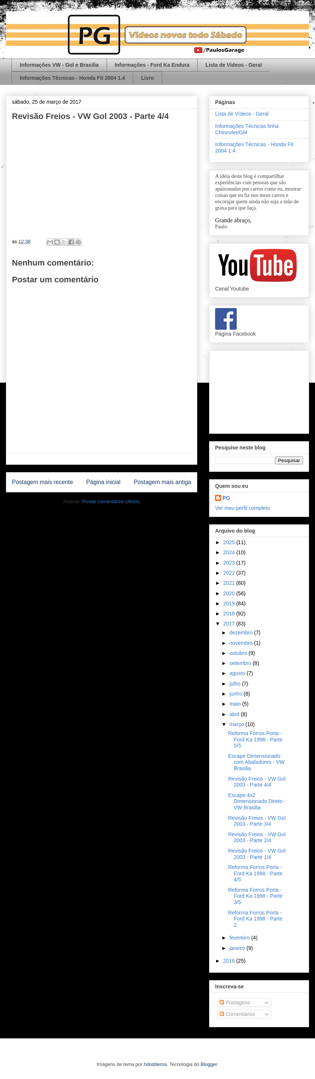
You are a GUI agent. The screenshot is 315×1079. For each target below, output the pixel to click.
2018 (229, 614)
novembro (241, 643)
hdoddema (155, 1064)
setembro (240, 663)
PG (226, 498)
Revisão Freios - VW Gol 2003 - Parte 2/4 (257, 837)
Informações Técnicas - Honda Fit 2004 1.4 (72, 78)
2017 (229, 624)
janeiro (237, 948)
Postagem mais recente (42, 482)
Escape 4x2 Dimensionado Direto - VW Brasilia (257, 801)
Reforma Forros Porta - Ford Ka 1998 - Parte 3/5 (255, 896)
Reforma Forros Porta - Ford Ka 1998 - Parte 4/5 (255, 873)
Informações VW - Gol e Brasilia (59, 65)
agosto (237, 673)
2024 (229, 552)
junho (236, 694)
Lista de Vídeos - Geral (233, 65)
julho (235, 684)
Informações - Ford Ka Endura (152, 65)
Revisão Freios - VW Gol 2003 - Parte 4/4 (257, 782)
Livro (147, 78)
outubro (238, 653)
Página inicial (103, 482)
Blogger (209, 1064)
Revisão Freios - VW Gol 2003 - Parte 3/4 (257, 821)
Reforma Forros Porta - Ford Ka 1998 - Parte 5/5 (255, 739)
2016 (229, 961)
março (237, 724)
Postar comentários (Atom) (111, 501)
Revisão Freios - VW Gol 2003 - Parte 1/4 (257, 854)
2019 (229, 603)
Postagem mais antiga (162, 482)
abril (234, 714)
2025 (229, 542)
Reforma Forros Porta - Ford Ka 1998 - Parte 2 (255, 919)
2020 (229, 593)
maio (235, 704)
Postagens (235, 1003)
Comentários (237, 1014)
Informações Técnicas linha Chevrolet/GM (246, 129)
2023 (229, 563)
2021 (229, 583)
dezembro (241, 633)
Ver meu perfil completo (242, 508)
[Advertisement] (259, 390)
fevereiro (240, 938)
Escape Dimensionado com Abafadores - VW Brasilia (256, 762)
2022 (229, 573)
